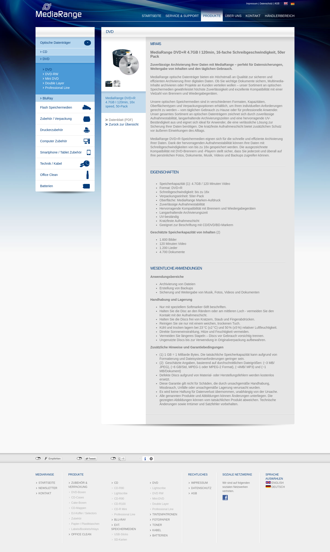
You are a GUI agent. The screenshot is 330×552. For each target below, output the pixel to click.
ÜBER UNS (233, 16)
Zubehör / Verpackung (56, 118)
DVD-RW (51, 74)
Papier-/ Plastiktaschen (85, 523)
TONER (157, 525)
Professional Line (57, 88)
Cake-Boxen (78, 502)
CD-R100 (120, 504)
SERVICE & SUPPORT (182, 16)
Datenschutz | (267, 3)
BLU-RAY (120, 519)
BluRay (48, 98)
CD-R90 (119, 498)
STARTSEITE (151, 16)
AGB (277, 3)
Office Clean (49, 175)
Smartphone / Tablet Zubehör (61, 152)
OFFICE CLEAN (81, 534)
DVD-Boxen (78, 492)
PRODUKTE (212, 16)
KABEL (156, 530)
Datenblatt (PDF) (121, 120)
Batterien (46, 186)
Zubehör (76, 518)
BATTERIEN (160, 535)
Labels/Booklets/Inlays (85, 529)
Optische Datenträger (55, 42)
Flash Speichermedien (56, 107)
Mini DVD (52, 78)
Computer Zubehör (53, 141)
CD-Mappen (78, 508)
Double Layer (54, 83)
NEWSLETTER (47, 488)
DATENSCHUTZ (201, 488)
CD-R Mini (120, 509)
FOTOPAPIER (161, 519)
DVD (46, 59)
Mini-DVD (158, 498)
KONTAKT (253, 16)
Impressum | (252, 3)
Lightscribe (120, 493)
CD (45, 52)
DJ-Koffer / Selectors (83, 513)
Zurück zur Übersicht (123, 124)
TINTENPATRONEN (164, 514)
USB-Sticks (121, 534)
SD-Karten (120, 539)
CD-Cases (77, 497)
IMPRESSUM (199, 482)
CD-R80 (119, 488)
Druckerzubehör (51, 130)
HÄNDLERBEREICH (279, 16)
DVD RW (157, 493)
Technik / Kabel (51, 163)
